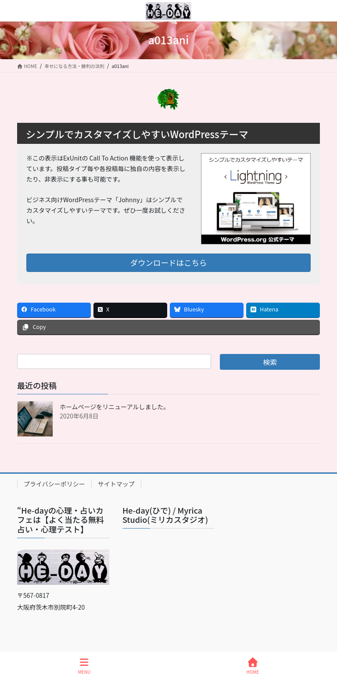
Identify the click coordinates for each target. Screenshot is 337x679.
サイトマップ (116, 483)
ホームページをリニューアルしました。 (115, 406)
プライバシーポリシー (54, 483)
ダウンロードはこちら (168, 262)
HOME (253, 666)
